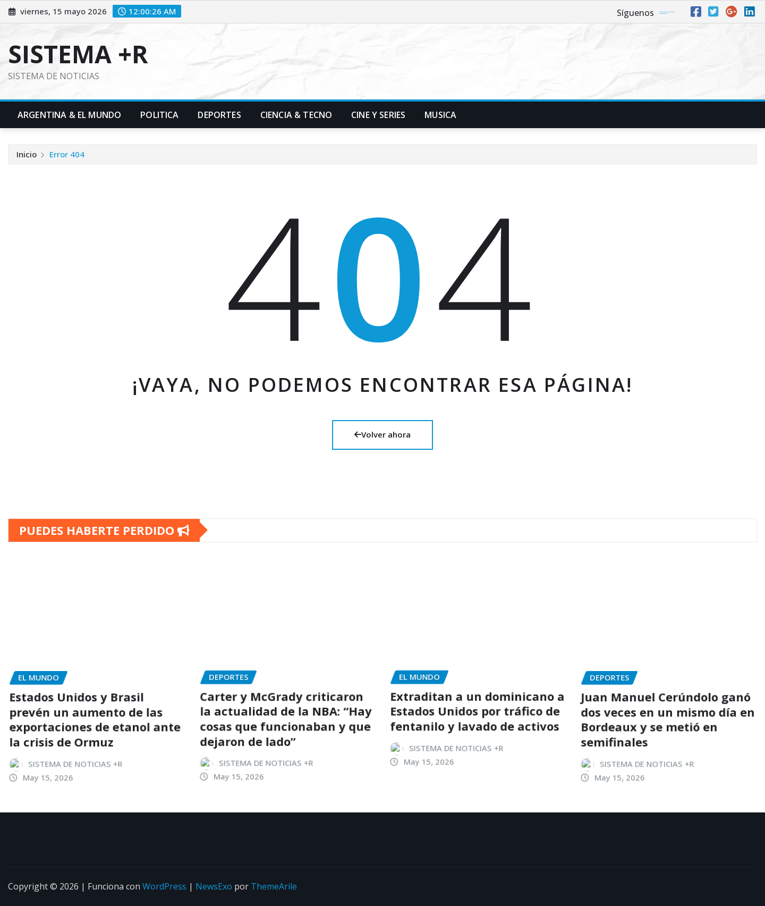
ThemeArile (274, 886)
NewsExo (214, 886)
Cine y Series (378, 115)
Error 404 (66, 159)
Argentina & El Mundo (69, 115)
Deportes (219, 115)
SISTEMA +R (78, 53)
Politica (159, 115)
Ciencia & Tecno (296, 115)
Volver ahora (382, 434)
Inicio (26, 159)
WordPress (164, 886)
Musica (440, 115)
